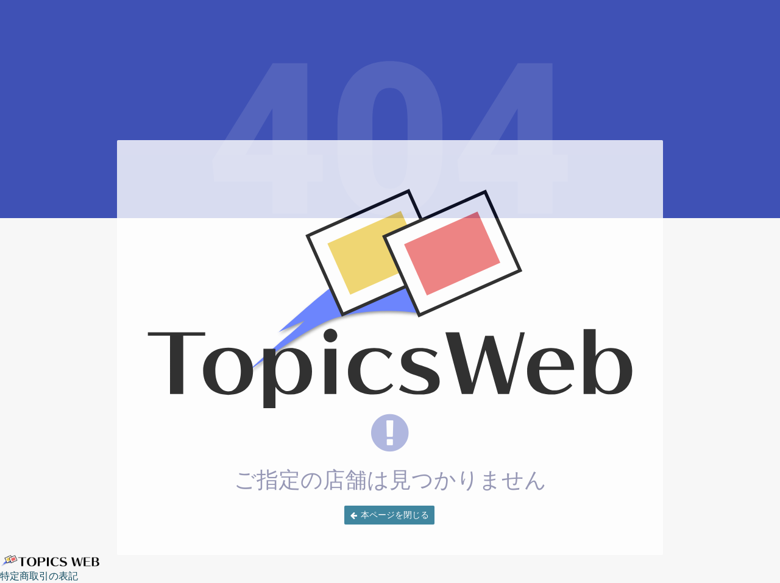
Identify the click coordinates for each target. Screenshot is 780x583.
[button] (389, 515)
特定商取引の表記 (39, 576)
